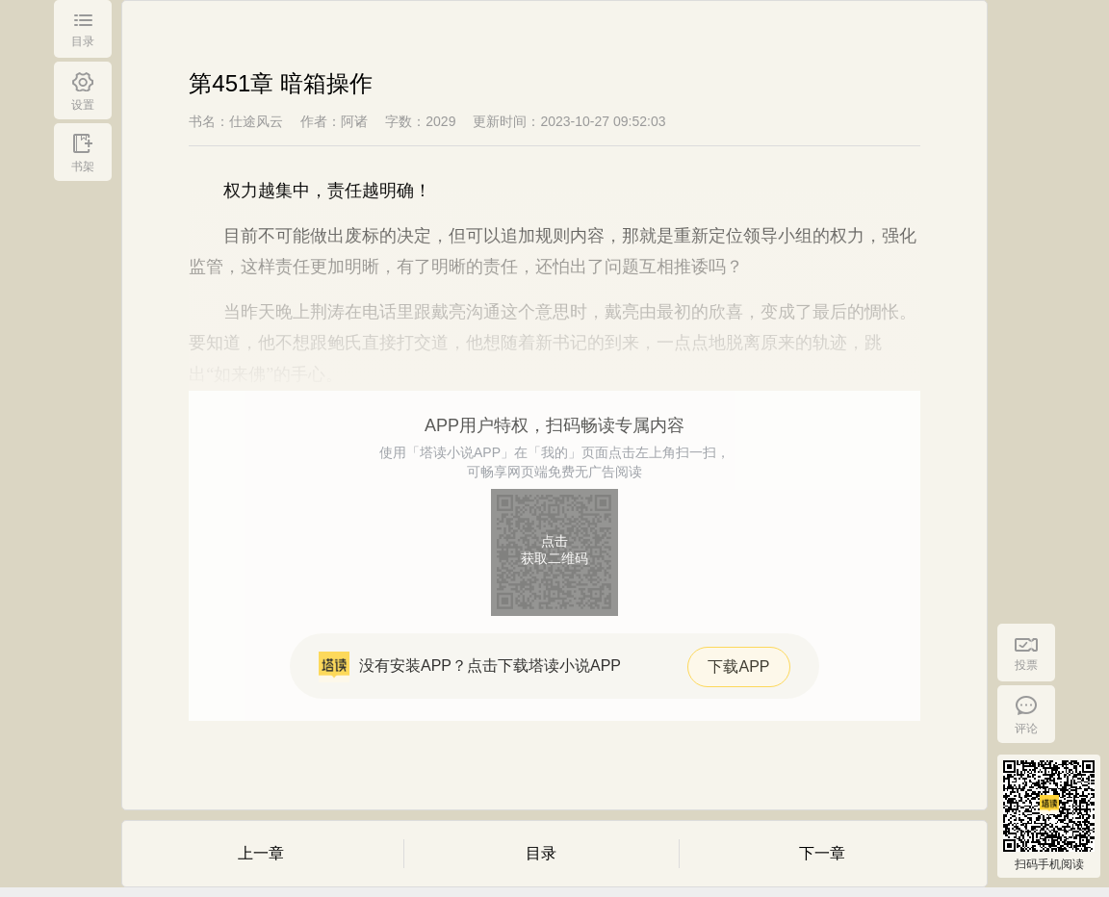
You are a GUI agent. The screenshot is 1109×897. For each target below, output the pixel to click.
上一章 (261, 853)
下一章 (822, 853)
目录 (541, 853)
